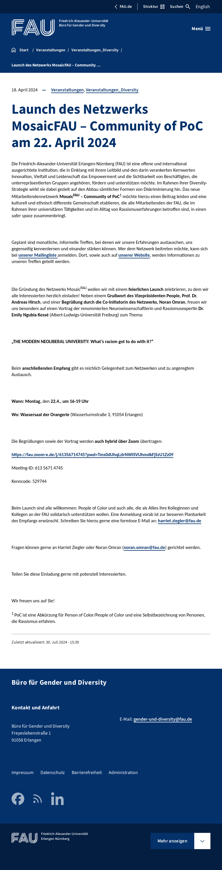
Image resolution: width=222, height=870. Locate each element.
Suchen (180, 7)
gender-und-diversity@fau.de (163, 719)
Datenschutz (52, 772)
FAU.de (123, 7)
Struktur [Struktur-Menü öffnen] (153, 7)
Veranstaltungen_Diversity (112, 90)
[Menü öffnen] (201, 28)
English (203, 6)
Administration (123, 772)
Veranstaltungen (67, 90)
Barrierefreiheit (87, 772)
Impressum (23, 772)
